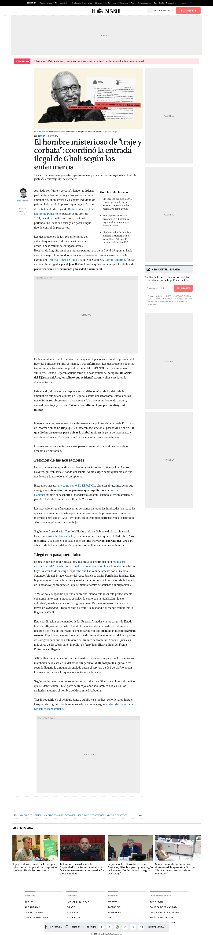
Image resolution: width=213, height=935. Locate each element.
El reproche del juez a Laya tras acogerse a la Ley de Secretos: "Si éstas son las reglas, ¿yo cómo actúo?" (117, 203)
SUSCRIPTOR (73, 917)
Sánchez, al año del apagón (105, 3)
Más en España (22, 828)
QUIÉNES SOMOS (34, 912)
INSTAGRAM (114, 912)
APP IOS (29, 902)
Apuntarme (183, 288)
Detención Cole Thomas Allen (165, 3)
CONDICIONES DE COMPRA (164, 912)
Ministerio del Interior (30, 815)
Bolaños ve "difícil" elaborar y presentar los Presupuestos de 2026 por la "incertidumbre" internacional (89, 61)
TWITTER (112, 902)
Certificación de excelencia (82, 3)
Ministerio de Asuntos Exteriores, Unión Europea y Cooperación (74, 815)
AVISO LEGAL (156, 902)
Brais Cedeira (23, 201)
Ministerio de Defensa (117, 815)
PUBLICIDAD (72, 912)
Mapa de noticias (61, 3)
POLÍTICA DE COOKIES (161, 917)
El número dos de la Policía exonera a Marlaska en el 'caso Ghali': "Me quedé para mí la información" (117, 237)
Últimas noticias (46, 3)
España (41, 136)
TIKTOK (112, 917)
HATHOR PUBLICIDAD (77, 902)
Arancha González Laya (62, 259)
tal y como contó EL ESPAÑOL (75, 485)
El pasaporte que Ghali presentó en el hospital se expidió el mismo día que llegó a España (116, 220)
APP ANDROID (32, 907)
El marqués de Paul (126, 3)
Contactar (71, 895)
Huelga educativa (144, 3)
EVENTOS (71, 907)
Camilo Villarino (115, 259)
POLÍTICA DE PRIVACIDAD (163, 907)
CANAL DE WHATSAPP (36, 917)
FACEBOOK (114, 907)
